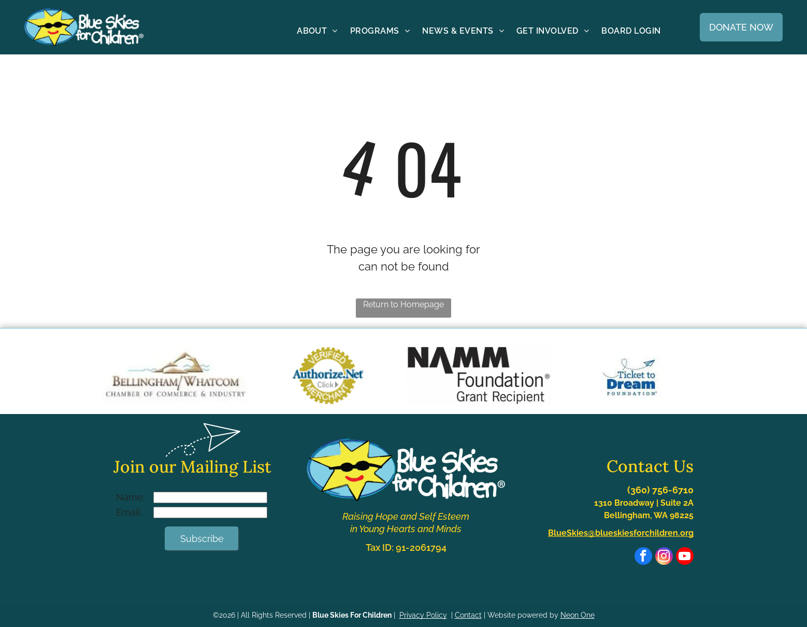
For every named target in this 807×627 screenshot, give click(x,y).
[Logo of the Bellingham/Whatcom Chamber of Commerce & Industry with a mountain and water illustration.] (176, 375)
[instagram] (664, 557)
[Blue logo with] (631, 375)
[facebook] (643, 557)
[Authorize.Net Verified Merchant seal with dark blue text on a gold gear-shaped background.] (327, 375)
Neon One (577, 615)
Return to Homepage (403, 304)
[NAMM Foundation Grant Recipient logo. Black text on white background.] (479, 375)
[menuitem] (317, 30)
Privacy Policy (423, 615)
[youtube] (685, 557)
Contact (468, 615)
